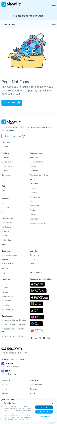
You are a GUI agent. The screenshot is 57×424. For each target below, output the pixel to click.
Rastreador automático (39, 175)
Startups (4, 292)
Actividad (33, 188)
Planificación (6, 227)
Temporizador (35, 157)
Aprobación (34, 206)
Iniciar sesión (6, 142)
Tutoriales (5, 268)
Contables (5, 305)
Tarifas (32, 179)
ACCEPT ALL (44, 407)
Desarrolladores (7, 296)
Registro (4, 147)
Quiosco (33, 166)
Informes (4, 236)
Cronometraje (6, 223)
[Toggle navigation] (54, 4)
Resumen (5, 157)
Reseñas (4, 171)
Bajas (32, 201)
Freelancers (5, 283)
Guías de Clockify (7, 259)
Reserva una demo (15, 136)
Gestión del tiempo (8, 264)
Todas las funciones (37, 223)
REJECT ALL (44, 412)
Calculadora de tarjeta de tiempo (13, 320)
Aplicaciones (6, 162)
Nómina (4, 244)
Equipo (32, 210)
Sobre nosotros (36, 385)
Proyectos (34, 184)
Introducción (8, 24)
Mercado (4, 393)
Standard (5, 199)
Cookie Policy (19, 417)
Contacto (33, 259)
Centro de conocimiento (10, 255)
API (2, 179)
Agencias (4, 288)
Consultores (6, 301)
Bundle (4, 389)
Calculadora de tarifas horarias (13, 324)
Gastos (33, 214)
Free (3, 190)
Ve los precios (7, 212)
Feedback (33, 264)
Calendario (34, 171)
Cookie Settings (44, 416)
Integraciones (6, 166)
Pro (2, 203)
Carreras (33, 389)
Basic (3, 194)
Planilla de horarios (37, 162)
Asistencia (5, 231)
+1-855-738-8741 (36, 273)
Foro (32, 268)
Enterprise (5, 208)
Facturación (6, 240)
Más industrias (7, 309)
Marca (32, 393)
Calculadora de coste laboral (12, 336)
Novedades (5, 175)
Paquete (4, 385)
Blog (3, 273)
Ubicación (33, 193)
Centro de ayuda (36, 255)
